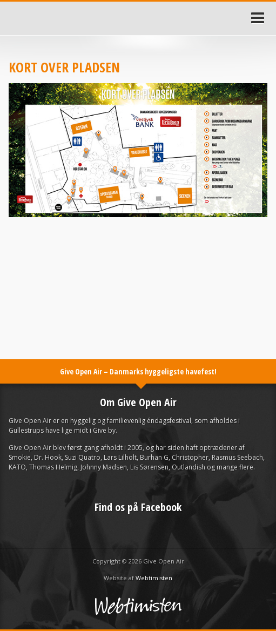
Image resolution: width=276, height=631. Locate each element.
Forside (15, 18)
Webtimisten (154, 578)
